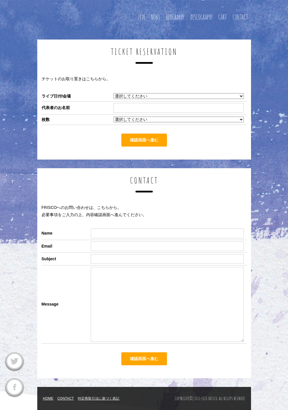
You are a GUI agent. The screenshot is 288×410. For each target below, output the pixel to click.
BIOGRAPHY (175, 17)
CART (222, 17)
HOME (48, 398)
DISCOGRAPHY (201, 17)
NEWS (155, 17)
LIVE (141, 17)
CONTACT (240, 17)
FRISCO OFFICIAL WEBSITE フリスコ (80, 16)
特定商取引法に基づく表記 (98, 398)
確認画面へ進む (144, 140)
